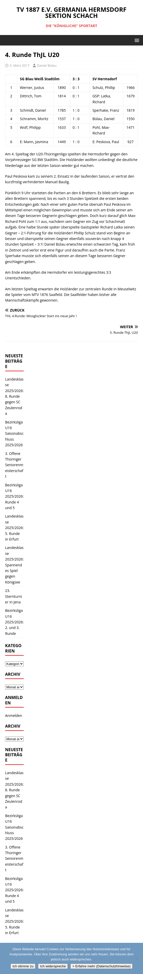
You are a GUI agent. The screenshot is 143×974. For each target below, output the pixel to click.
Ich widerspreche (53, 966)
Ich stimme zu (22, 966)
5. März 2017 (20, 65)
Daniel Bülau (47, 65)
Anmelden (13, 715)
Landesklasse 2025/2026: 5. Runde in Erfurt (14, 528)
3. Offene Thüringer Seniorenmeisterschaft (14, 465)
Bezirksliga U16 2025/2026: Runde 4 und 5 (14, 496)
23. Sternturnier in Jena (13, 596)
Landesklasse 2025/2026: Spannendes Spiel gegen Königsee (14, 564)
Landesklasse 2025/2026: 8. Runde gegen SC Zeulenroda (14, 396)
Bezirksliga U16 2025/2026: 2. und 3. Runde (14, 622)
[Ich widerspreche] (136, 958)
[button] (136, 40)
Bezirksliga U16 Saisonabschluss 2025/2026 (14, 434)
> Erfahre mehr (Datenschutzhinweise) (101, 966)
